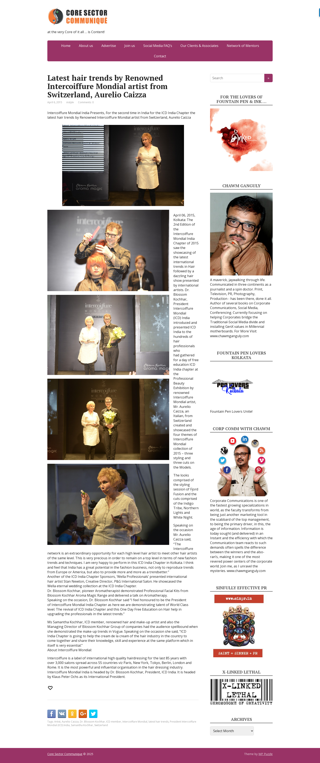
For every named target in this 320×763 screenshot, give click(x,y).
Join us (129, 45)
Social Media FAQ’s (157, 45)
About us (86, 45)
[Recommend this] (50, 687)
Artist (57, 721)
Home (66, 45)
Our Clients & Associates (199, 45)
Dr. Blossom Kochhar (92, 721)
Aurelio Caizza (70, 721)
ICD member (113, 721)
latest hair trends (159, 721)
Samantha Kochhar (82, 725)
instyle (70, 102)
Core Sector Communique (64, 754)
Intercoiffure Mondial (134, 721)
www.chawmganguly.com (229, 336)
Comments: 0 (86, 102)
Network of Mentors (243, 45)
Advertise (108, 45)
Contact (160, 56)
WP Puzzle (265, 754)
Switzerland (101, 725)
